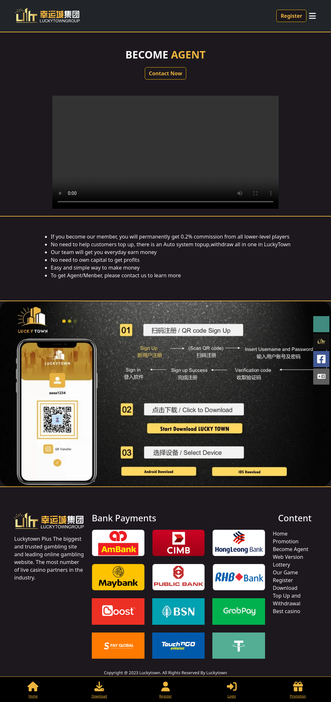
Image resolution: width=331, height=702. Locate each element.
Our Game (285, 572)
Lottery (281, 564)
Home (280, 533)
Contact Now (165, 73)
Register (291, 15)
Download (285, 587)
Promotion (286, 541)
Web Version (288, 556)
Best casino (286, 611)
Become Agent (290, 549)
